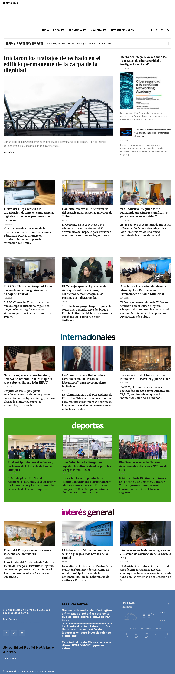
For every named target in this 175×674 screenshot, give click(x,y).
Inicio (45, 30)
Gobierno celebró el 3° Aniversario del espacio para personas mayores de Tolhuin (87, 212)
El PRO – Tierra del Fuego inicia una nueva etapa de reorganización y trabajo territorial (29, 290)
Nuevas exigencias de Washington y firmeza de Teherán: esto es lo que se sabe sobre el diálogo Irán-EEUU (28, 378)
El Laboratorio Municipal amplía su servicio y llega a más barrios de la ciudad (86, 553)
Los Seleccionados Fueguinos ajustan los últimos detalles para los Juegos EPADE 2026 (87, 466)
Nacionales (98, 30)
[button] (168, 30)
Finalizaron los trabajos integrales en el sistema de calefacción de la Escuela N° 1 (145, 553)
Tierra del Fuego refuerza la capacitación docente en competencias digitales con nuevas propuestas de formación (29, 214)
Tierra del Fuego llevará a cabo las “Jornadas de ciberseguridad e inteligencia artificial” (143, 60)
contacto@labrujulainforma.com (22, 622)
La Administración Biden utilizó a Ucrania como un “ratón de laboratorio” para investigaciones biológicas (84, 380)
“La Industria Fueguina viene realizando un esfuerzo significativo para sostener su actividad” (144, 212)
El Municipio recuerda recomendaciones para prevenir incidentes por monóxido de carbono (152, 132)
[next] (167, 43)
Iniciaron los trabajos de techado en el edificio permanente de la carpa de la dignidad (52, 64)
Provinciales (77, 30)
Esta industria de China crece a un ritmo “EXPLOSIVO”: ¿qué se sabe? (78, 43)
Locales (58, 30)
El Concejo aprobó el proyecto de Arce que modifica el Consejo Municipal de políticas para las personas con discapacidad (84, 292)
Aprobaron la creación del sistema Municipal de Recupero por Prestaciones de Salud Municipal (143, 290)
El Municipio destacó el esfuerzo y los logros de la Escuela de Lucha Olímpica (30, 466)
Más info (9, 152)
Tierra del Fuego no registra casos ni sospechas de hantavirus (28, 552)
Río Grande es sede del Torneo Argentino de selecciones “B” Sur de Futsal (143, 466)
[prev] (162, 43)
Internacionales (122, 30)
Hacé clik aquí (9, 658)
